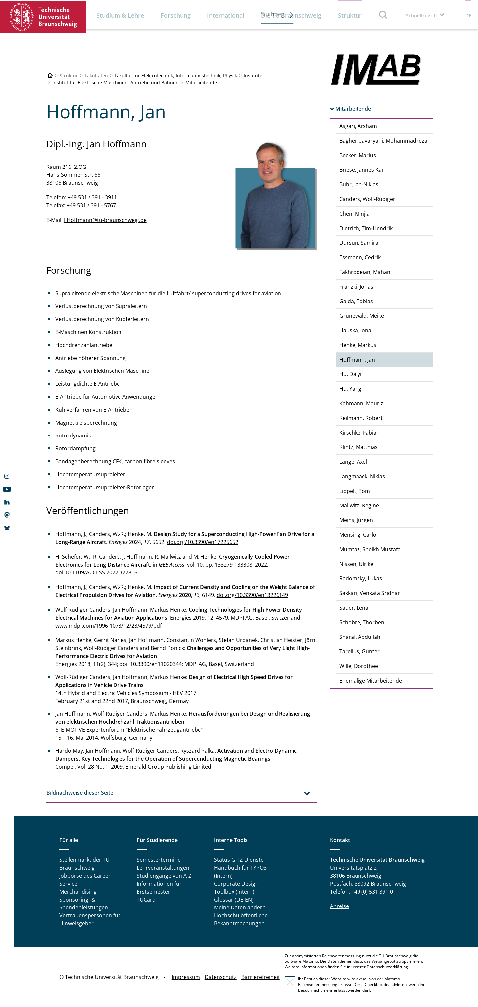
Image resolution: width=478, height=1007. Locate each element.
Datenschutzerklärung (387, 967)
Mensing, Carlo (357, 534)
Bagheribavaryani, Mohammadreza (383, 140)
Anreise (339, 906)
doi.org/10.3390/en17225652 (202, 542)
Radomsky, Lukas (360, 578)
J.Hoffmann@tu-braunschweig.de (105, 220)
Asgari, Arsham (358, 126)
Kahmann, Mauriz (361, 403)
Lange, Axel (353, 461)
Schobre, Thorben (361, 622)
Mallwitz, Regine (359, 505)
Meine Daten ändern (240, 907)
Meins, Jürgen (356, 520)
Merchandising (78, 891)
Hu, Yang (350, 388)
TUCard (146, 899)
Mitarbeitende (201, 82)
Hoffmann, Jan (357, 359)
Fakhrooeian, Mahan (364, 272)
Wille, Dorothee (358, 666)
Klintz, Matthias (358, 447)
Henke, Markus (357, 345)
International (225, 15)
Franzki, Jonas (356, 286)
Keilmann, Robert (361, 418)
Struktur (350, 15)
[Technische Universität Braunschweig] (50, 75)
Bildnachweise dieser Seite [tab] (79, 792)
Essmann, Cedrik (360, 257)
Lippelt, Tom (354, 491)
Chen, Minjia (354, 213)
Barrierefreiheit (260, 977)
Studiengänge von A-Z (164, 875)
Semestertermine (159, 859)
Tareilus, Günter (359, 651)
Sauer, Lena (353, 607)
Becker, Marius (357, 155)
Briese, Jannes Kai (361, 169)
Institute (253, 75)
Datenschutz (221, 977)
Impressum (186, 977)
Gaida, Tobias (356, 301)
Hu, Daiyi (350, 374)
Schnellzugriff (421, 15)
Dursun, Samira (358, 242)
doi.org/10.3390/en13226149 (252, 595)
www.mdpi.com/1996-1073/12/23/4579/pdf (108, 625)
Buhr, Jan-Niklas (358, 184)
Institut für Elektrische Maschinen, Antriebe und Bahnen (115, 82)
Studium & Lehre (120, 15)
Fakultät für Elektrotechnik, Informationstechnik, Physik (176, 75)
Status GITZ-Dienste (239, 859)
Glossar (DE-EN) (234, 899)
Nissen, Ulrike (356, 564)
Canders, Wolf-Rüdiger (367, 199)
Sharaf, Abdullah (359, 636)
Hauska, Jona (355, 330)
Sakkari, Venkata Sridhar (369, 593)
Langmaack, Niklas (362, 476)
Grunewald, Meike (361, 315)
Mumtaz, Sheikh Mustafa (370, 549)
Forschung (176, 15)
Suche (383, 14)
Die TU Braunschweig (291, 15)
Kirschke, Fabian (359, 432)
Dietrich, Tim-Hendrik (366, 228)
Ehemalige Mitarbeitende (370, 680)
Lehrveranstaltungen (163, 867)
